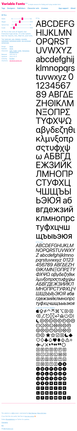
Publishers (21, 8)
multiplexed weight (15, 41)
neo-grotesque (26, 41)
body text (8, 39)
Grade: (3, 28)
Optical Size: (5, 25)
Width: (3, 19)
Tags (3, 8)
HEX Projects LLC (8, 429)
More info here (41, 413)
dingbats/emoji (14, 52)
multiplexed (5, 41)
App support (63, 8)
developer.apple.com (16, 61)
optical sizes (5, 43)
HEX (13, 413)
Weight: (4, 22)
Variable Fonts (15, 3)
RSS (3, 425)
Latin (11, 51)
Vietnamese (25, 51)
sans (13, 39)
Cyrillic (19, 51)
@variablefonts (10, 419)
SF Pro (4, 15)
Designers (11, 8)
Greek (15, 51)
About (73, 8)
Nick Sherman (33, 413)
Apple (11, 46)
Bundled (12, 58)
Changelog (5, 422)
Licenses (44, 8)
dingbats (18, 39)
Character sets (33, 8)
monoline (24, 39)
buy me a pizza (29, 416)
